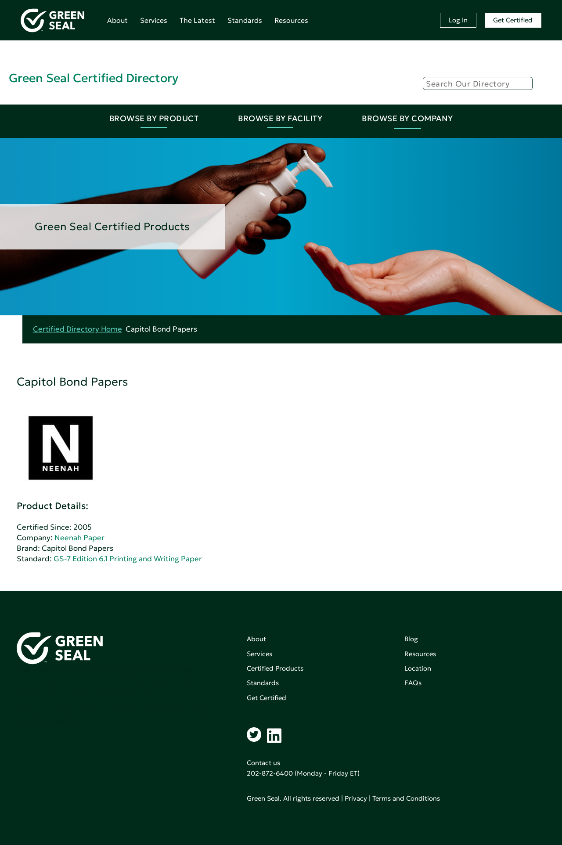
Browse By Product (154, 118)
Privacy (356, 798)
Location (417, 668)
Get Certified (513, 20)
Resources (291, 20)
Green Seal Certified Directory (93, 78)
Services (153, 20)
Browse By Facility (280, 118)
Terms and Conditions (406, 798)
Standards (244, 20)
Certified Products (275, 668)
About (117, 20)
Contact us (263, 762)
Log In (458, 20)
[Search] (478, 83)
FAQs (413, 683)
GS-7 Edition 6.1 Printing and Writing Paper (128, 558)
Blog (411, 639)
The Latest (197, 20)
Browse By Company (407, 118)
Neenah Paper (79, 537)
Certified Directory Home (77, 329)
